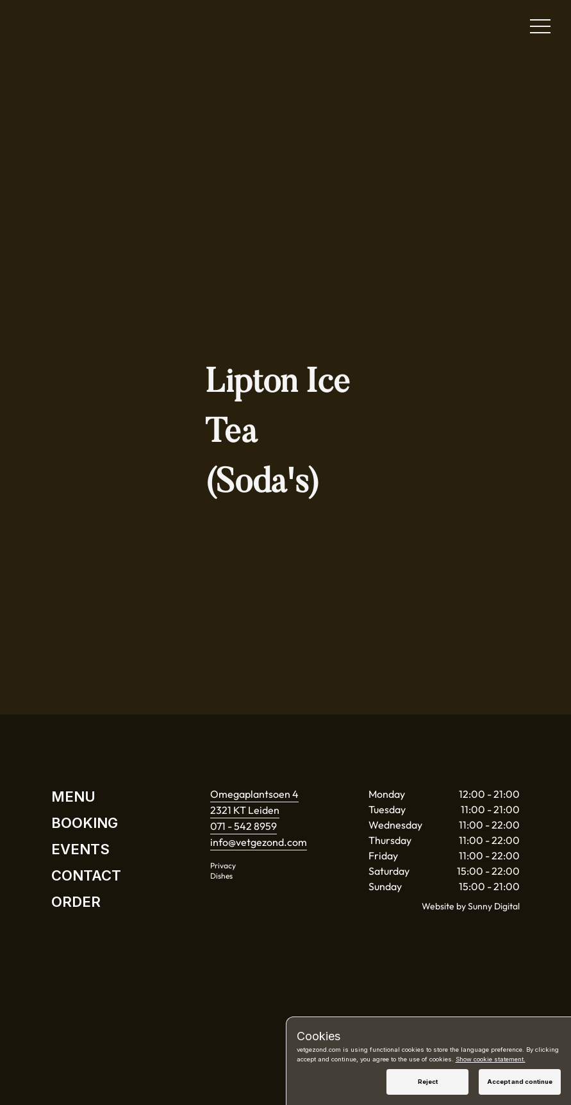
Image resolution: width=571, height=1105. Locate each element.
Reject (428, 1081)
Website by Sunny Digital (471, 906)
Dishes (221, 876)
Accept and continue (519, 1081)
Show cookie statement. (490, 1059)
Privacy (223, 865)
